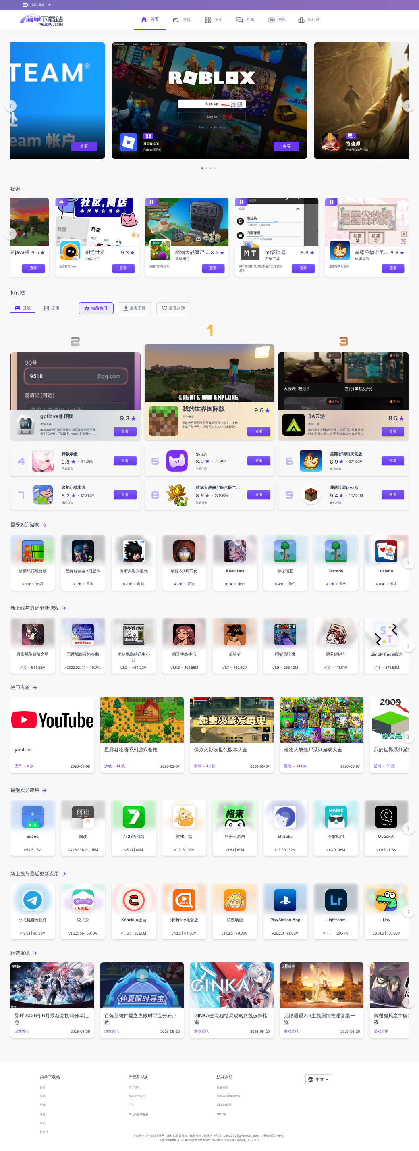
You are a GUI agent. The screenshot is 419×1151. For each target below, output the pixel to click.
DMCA (221, 1114)
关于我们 (134, 1087)
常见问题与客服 (138, 1114)
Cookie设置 (224, 1105)
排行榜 (44, 1132)
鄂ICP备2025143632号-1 (241, 1140)
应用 (43, 1096)
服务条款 (222, 1087)
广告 (131, 1105)
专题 (43, 1114)
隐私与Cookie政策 (228, 1096)
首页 (43, 1087)
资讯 (43, 1123)
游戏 (43, 1105)
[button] (10, 106)
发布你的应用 (137, 1096)
